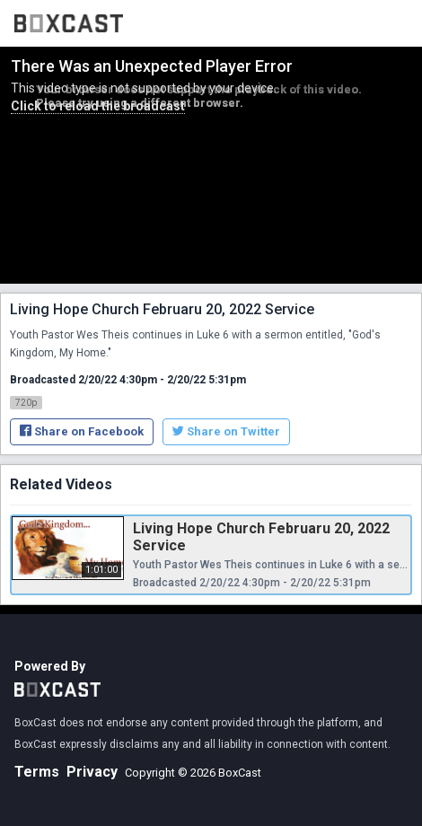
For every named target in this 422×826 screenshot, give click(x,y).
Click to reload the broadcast (98, 106)
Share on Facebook (82, 431)
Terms (36, 771)
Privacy (92, 771)
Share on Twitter (226, 431)
